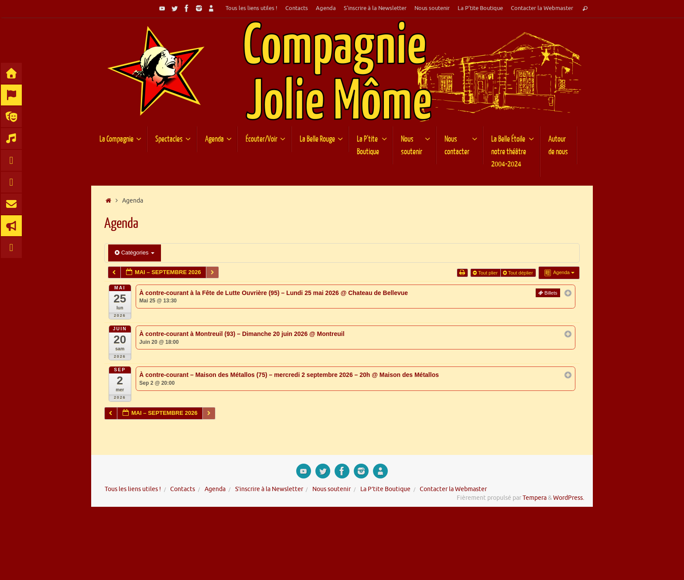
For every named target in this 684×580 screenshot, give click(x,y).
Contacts (296, 8)
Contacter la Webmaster (542, 8)
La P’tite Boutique (480, 8)
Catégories (134, 252)
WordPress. (568, 498)
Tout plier (486, 272)
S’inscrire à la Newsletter (375, 8)
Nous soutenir (432, 8)
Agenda (326, 8)
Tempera (535, 498)
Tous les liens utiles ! (251, 8)
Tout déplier (518, 272)
